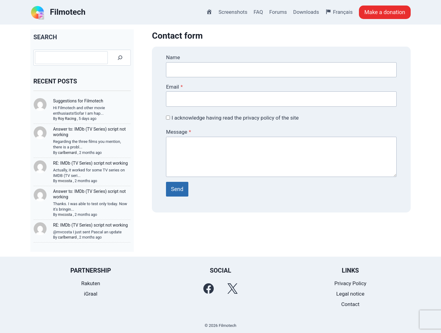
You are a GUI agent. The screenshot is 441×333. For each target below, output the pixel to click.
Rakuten (90, 283)
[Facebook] (208, 288)
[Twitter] (232, 288)
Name (173, 57)
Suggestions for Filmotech (78, 100)
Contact (350, 304)
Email (174, 87)
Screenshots (233, 12)
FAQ (258, 12)
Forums (278, 12)
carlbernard (67, 153)
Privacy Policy (350, 283)
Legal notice (350, 294)
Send (177, 189)
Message (178, 132)
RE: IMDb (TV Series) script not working (90, 163)
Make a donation (384, 12)
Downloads (306, 12)
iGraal (90, 294)
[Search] (120, 57)
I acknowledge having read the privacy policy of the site (235, 118)
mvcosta (65, 181)
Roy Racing (67, 119)
